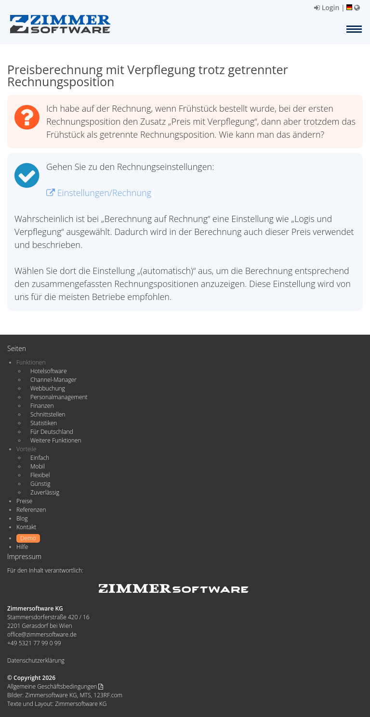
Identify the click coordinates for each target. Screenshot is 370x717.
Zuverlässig (44, 492)
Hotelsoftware (48, 371)
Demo (28, 538)
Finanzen (41, 406)
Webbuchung (47, 388)
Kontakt (26, 527)
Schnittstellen (47, 414)
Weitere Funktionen (55, 440)
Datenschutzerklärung (36, 660)
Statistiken (43, 423)
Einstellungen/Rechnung (98, 192)
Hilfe (22, 547)
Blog (22, 518)
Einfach (39, 458)
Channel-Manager (53, 380)
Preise (24, 501)
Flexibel (40, 475)
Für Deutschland (51, 432)
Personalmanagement (59, 397)
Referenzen (31, 510)
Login (326, 7)
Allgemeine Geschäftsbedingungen (55, 686)
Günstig (40, 484)
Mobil (37, 466)
